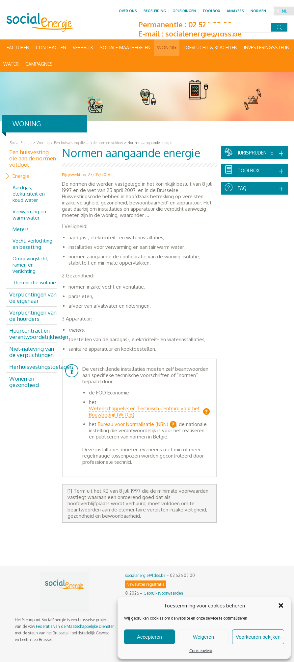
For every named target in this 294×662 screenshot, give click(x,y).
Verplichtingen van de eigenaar (33, 297)
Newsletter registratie (145, 584)
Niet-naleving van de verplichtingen (31, 351)
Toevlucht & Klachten (210, 47)
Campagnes (39, 64)
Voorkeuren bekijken (258, 637)
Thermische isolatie (34, 282)
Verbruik (83, 47)
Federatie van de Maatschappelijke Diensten (75, 626)
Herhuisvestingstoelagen (33, 366)
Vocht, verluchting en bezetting (32, 244)
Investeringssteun (266, 47)
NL (284, 11)
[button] (281, 605)
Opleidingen (184, 11)
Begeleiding (155, 11)
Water (11, 64)
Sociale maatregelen (125, 47)
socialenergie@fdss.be (203, 33)
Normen (258, 11)
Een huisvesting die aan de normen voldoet (32, 158)
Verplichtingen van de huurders (33, 315)
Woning (166, 47)
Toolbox (211, 11)
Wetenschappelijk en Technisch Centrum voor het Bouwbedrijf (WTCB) (144, 411)
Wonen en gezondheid (24, 381)
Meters (21, 229)
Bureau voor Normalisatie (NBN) (133, 424)
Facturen (18, 47)
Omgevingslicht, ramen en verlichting (30, 264)
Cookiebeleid (200, 650)
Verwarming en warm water (29, 214)
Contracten (51, 47)
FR (276, 11)
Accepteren (149, 637)
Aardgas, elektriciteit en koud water (29, 193)
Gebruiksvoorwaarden (163, 593)
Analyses (235, 11)
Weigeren (203, 637)
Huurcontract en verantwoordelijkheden (33, 333)
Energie (21, 176)
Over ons (128, 11)
